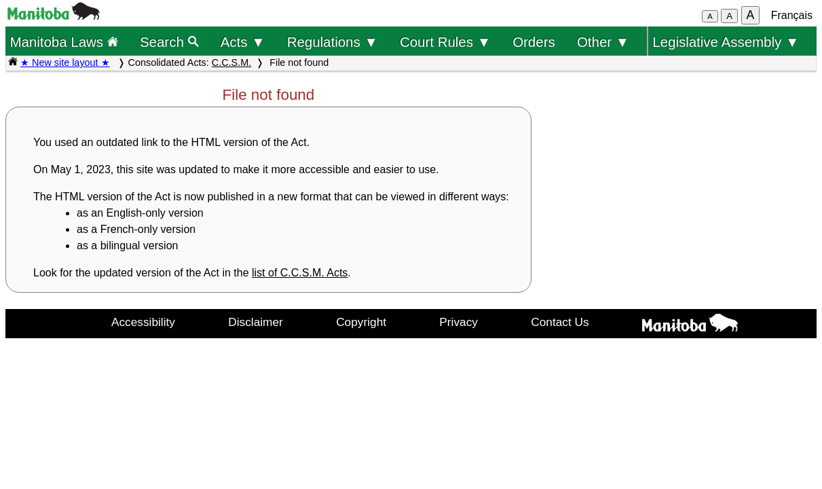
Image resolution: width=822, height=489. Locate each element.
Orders (533, 42)
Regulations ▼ (332, 42)
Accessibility (143, 322)
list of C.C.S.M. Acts (300, 272)
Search (169, 42)
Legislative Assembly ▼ (725, 42)
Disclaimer (255, 322)
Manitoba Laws (63, 42)
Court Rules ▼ (445, 42)
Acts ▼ (243, 42)
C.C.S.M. (231, 62)
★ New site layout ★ (65, 62)
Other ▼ (603, 42)
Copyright (361, 322)
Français (791, 15)
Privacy (458, 322)
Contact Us (560, 322)
